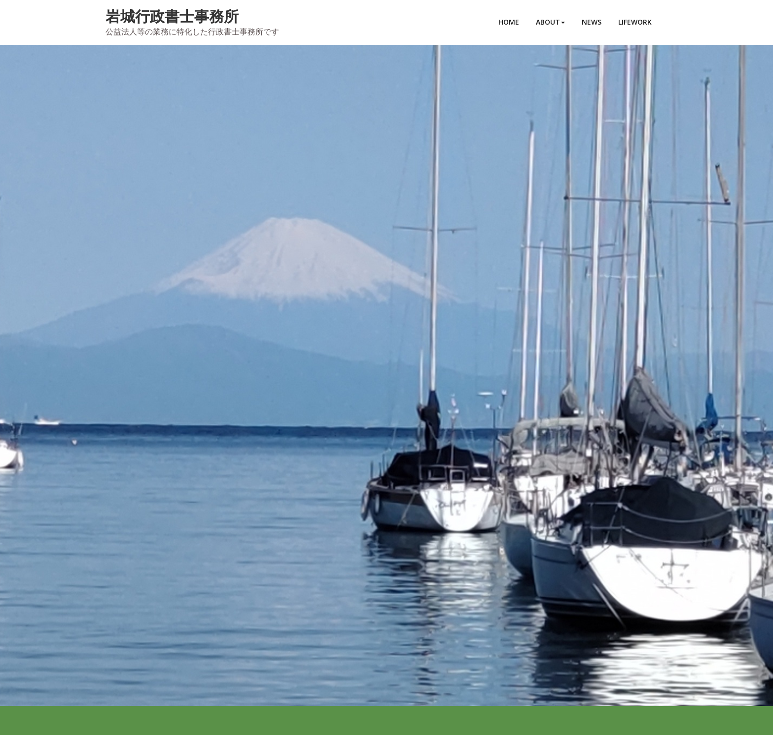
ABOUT (550, 22)
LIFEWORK (635, 22)
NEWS (591, 22)
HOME (508, 22)
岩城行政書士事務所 (172, 16)
